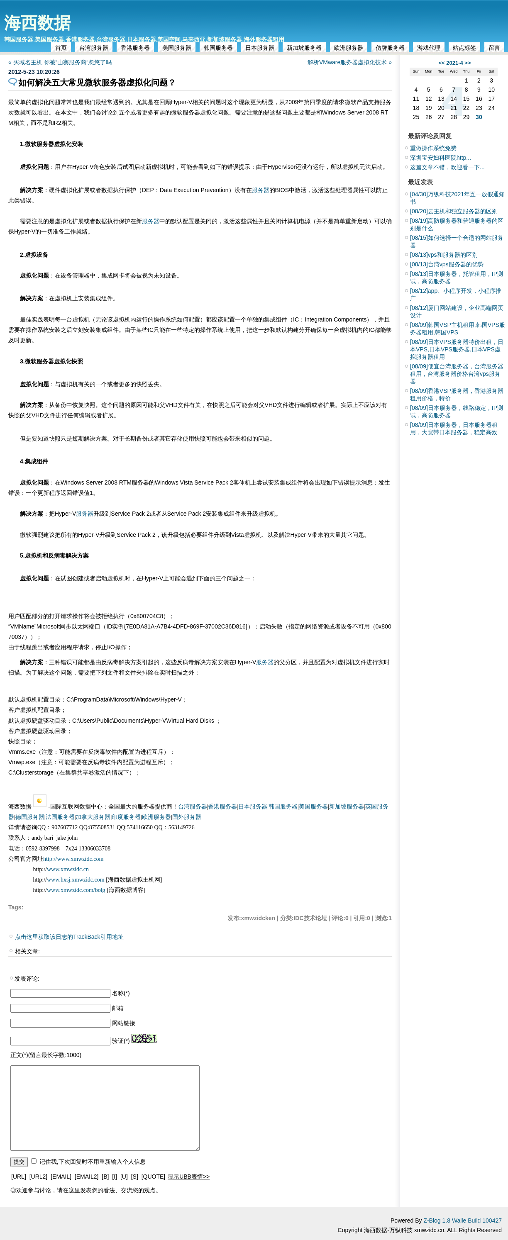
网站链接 (123, 1023)
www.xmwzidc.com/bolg (76, 890)
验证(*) (121, 1041)
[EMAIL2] (87, 1176)
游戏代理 (428, 47)
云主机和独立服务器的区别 (454, 211)
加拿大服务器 (93, 817)
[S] (134, 1176)
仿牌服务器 (390, 47)
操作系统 (165, 319)
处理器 (344, 190)
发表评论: (27, 978)
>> (467, 63)
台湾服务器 (93, 47)
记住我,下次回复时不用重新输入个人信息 (92, 1161)
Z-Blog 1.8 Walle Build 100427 (462, 1220)
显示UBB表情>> (189, 1176)
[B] (105, 1176)
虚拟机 (160, 166)
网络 (312, 626)
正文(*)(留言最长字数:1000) (45, 1055)
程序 (55, 493)
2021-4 (454, 63)
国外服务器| (187, 817)
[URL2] (38, 1176)
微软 (351, 102)
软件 (111, 751)
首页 (61, 47)
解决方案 (31, 190)
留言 (494, 47)
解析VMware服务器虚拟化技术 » (350, 62)
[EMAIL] (61, 1176)
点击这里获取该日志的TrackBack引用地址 (69, 936)
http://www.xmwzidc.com (73, 859)
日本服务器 (259, 47)
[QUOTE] (154, 1176)
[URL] (18, 1176)
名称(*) (121, 993)
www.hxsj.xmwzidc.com (76, 880)
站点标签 (464, 47)
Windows (334, 112)
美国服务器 (176, 47)
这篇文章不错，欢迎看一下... (447, 167)
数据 (107, 190)
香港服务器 (135, 47)
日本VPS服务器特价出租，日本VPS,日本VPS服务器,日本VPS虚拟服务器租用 (456, 349)
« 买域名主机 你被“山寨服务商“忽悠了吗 (60, 62)
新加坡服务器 (304, 47)
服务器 (191, 112)
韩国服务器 (218, 47)
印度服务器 (126, 817)
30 (479, 117)
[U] (124, 1176)
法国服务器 (60, 817)
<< (441, 63)
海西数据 (37, 23)
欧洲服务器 (348, 47)
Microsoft (48, 626)
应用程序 (66, 647)
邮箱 (118, 1008)
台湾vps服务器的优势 (447, 264)
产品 (362, 102)
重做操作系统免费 (433, 148)
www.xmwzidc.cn (68, 869)
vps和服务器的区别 (444, 254)
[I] (114, 1176)
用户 (60, 166)
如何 (182, 319)
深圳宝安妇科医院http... (440, 157)
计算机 (290, 221)
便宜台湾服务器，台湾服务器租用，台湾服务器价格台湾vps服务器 (456, 374)
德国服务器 (29, 817)
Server (355, 112)
